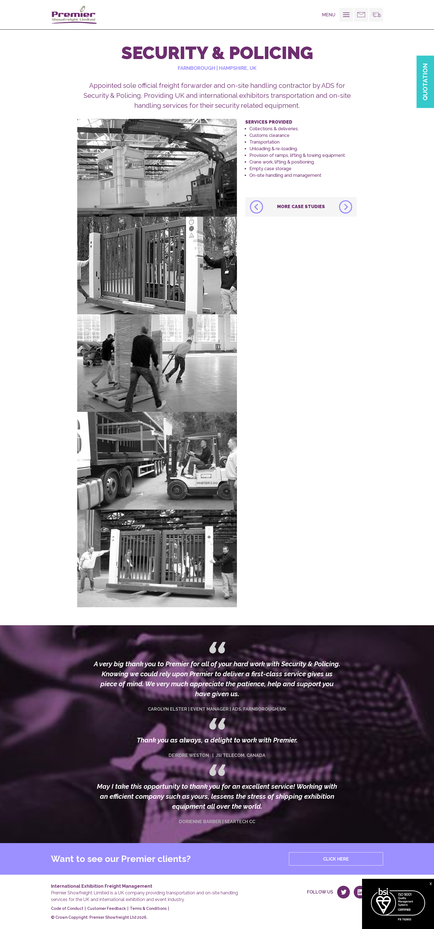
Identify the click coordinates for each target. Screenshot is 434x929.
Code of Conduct (67, 908)
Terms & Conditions (148, 908)
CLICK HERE (336, 859)
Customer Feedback (106, 908)
